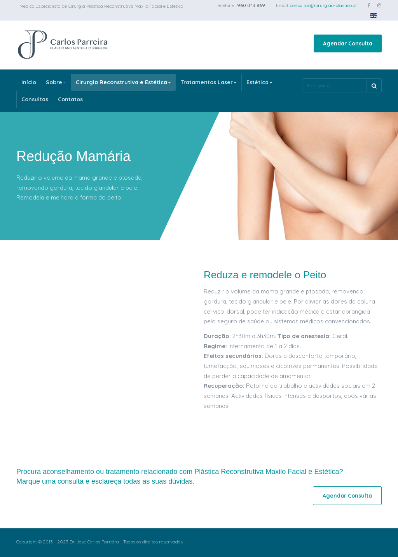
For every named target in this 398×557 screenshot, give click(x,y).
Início (28, 82)
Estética (259, 82)
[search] (334, 85)
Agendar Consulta (347, 43)
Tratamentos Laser (209, 82)
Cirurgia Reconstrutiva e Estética (123, 82)
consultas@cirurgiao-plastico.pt (323, 5)
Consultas (34, 99)
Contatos (70, 99)
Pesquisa (374, 85)
